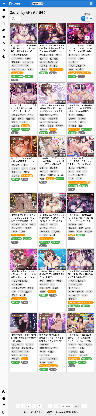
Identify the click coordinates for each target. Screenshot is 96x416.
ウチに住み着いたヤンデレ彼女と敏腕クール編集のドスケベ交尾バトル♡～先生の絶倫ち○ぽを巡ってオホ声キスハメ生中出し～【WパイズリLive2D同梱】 (51, 222)
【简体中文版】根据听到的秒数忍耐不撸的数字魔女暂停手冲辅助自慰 (23, 337)
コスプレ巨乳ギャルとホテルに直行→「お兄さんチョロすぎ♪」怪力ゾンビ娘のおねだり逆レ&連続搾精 (80, 49)
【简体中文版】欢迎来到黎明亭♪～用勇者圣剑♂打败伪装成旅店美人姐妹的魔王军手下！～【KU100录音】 (80, 275)
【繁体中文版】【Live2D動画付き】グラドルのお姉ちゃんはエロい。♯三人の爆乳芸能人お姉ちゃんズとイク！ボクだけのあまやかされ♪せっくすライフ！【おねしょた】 (80, 342)
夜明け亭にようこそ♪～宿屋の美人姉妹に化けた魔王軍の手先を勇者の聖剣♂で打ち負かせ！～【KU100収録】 (23, 49)
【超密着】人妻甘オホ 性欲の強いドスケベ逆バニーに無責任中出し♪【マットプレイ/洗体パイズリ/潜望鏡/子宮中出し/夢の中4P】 (23, 277)
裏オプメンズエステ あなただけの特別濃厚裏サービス (23, 159)
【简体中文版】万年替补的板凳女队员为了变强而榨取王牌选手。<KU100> (51, 274)
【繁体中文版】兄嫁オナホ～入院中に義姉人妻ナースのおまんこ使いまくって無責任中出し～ (51, 109)
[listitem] (4, 10)
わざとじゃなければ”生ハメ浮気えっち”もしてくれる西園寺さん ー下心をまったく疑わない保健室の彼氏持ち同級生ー (51, 340)
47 (50, 406)
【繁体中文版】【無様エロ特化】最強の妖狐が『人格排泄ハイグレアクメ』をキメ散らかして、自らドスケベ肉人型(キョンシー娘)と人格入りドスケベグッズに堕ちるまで (80, 222)
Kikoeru (14, 3)
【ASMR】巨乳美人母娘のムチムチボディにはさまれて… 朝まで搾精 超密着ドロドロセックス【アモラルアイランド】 (23, 220)
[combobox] (66, 3)
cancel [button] (42, 3)
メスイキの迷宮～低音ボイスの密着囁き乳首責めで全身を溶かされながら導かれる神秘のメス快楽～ (51, 49)
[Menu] (4, 3)
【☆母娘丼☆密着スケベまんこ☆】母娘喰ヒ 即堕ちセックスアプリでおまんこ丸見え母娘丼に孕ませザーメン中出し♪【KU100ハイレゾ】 (80, 164)
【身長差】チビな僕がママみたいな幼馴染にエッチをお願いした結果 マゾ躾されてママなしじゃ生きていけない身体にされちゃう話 (51, 164)
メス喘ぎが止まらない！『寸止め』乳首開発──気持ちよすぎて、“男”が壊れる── (23, 108)
